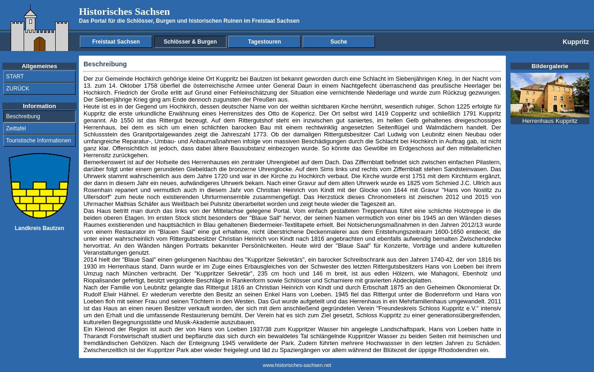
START (15, 76)
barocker (330, 259)
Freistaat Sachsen (116, 41)
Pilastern (488, 162)
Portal (281, 210)
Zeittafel (16, 128)
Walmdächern (444, 127)
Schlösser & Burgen (190, 41)
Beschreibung (23, 116)
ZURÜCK (17, 88)
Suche (338, 41)
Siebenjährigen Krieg (424, 78)
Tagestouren (264, 41)
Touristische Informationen (38, 140)
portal (156, 134)
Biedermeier (266, 224)
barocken (244, 127)
